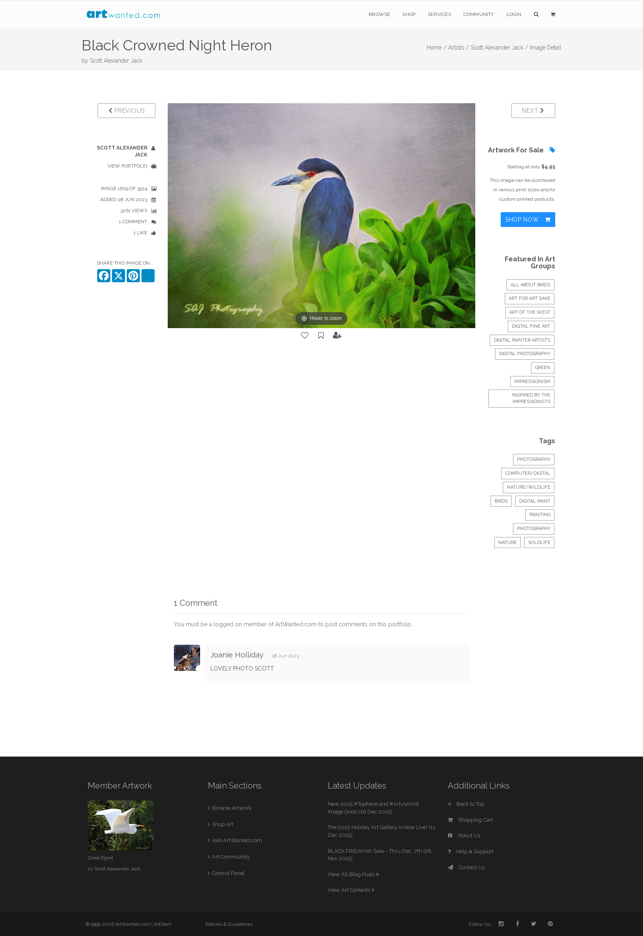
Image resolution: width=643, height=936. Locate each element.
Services (439, 14)
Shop (408, 14)
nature (507, 542)
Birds (501, 501)
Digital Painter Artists (522, 340)
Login (514, 14)
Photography (533, 459)
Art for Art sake (529, 298)
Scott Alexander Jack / (499, 47)
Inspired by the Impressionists (531, 398)
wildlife (539, 542)
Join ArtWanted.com (237, 840)
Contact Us (466, 867)
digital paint (534, 501)
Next (533, 110)
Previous (126, 110)
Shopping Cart (470, 820)
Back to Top (466, 804)
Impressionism (532, 381)
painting (539, 514)
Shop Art (222, 824)
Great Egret (100, 858)
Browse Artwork (231, 808)
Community (478, 14)
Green (542, 367)
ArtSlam (162, 924)
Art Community (231, 857)
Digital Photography (524, 353)
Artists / (458, 47)
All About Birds (530, 285)
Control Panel (228, 873)
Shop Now (528, 219)
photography (533, 528)
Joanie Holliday (237, 654)
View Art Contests (351, 890)
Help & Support (470, 851)
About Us (464, 835)
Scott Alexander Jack (116, 60)
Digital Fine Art (531, 326)
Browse (379, 14)
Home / (436, 47)
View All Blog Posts (353, 874)
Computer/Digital (527, 473)
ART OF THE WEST (529, 312)
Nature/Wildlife (528, 487)
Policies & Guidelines (229, 924)
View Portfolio (127, 166)
